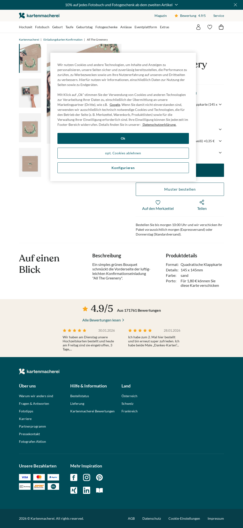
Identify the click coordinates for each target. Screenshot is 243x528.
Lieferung (77, 403)
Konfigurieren (123, 168)
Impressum (216, 518)
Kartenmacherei (29, 39)
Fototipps (26, 411)
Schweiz (127, 403)
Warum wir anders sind (36, 396)
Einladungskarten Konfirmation (63, 39)
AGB (131, 518)
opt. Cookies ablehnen (123, 153)
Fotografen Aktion (32, 441)
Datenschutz (151, 518)
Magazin (160, 16)
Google (115, 105)
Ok (123, 138)
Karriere (25, 419)
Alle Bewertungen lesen (101, 320)
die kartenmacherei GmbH (39, 16)
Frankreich (130, 411)
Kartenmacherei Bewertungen (92, 411)
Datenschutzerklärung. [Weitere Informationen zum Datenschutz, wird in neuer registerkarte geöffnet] (159, 125)
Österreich (129, 396)
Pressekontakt (29, 434)
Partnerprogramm (32, 426)
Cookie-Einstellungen (184, 518)
